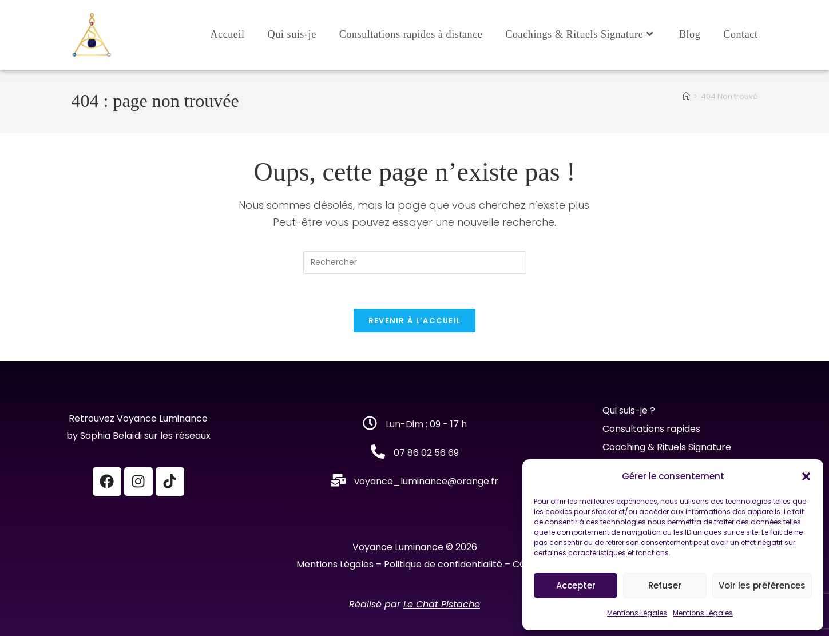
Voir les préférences (762, 585)
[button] (806, 476)
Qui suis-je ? (629, 410)
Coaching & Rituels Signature (666, 447)
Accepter (576, 585)
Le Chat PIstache (441, 604)
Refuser (664, 585)
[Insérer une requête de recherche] (414, 262)
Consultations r (636, 428)
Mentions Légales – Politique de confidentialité (399, 564)
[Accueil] (686, 96)
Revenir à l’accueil (414, 320)
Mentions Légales (637, 613)
